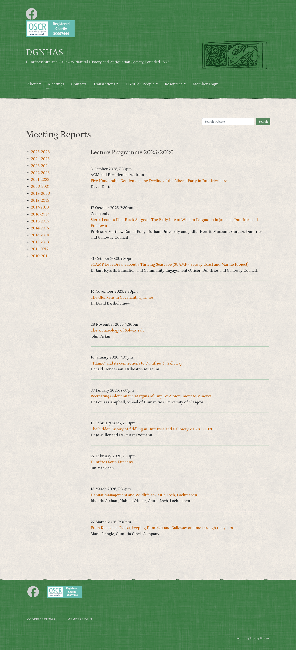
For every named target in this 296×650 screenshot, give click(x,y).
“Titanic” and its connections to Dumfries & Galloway (136, 363)
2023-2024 (40, 166)
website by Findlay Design (252, 638)
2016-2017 (40, 214)
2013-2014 (40, 235)
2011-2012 (40, 249)
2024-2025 (40, 159)
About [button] (32, 84)
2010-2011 (40, 256)
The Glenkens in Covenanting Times (122, 297)
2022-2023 (40, 173)
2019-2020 (40, 193)
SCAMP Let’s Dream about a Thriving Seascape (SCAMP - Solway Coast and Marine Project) (170, 264)
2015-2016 (40, 221)
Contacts (78, 84)
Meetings (56, 84)
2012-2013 (40, 242)
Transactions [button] (104, 84)
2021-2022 (40, 179)
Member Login (205, 84)
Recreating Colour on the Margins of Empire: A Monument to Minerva (151, 396)
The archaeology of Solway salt (117, 330)
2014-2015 (40, 228)
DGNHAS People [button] (140, 84)
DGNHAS (44, 52)
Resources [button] (174, 84)
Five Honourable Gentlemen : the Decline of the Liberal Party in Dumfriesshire (159, 181)
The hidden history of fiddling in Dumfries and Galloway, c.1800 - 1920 (152, 429)
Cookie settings (41, 619)
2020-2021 (40, 186)
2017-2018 (40, 207)
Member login (79, 619)
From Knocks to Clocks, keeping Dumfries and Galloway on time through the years (162, 528)
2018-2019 (40, 200)
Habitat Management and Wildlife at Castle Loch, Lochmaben (144, 495)
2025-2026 (40, 152)
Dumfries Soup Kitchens (112, 462)
